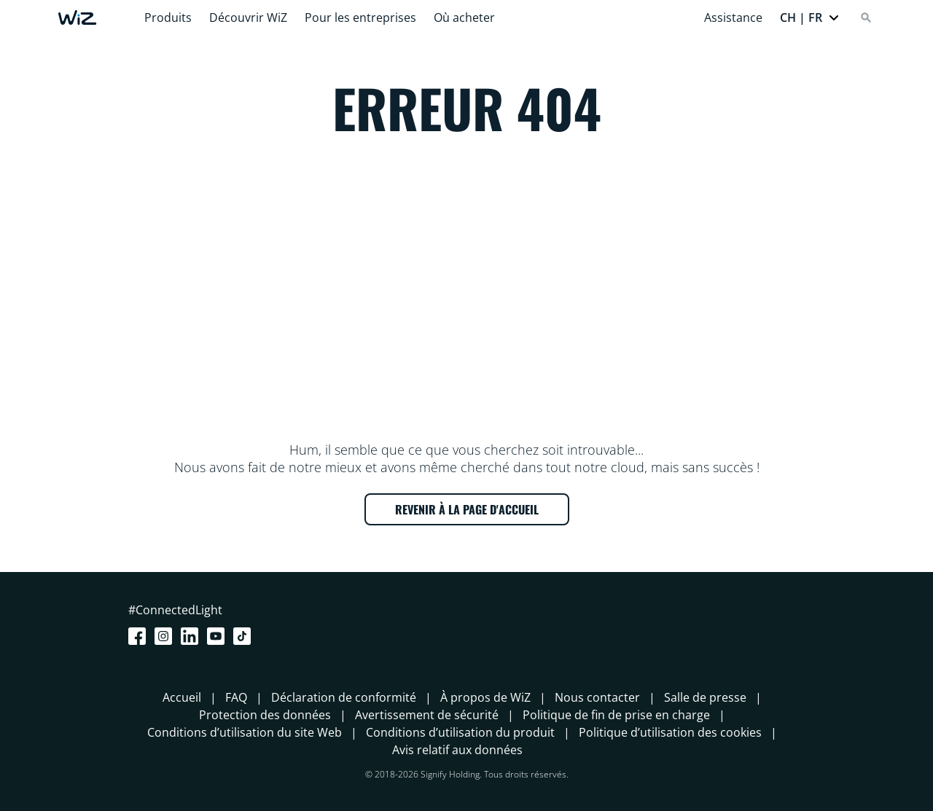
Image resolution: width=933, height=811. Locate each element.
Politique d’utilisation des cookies (670, 732)
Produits (168, 17)
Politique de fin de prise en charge (616, 715)
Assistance (733, 17)
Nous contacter (597, 697)
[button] (810, 17)
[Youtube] (218, 636)
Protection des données (265, 715)
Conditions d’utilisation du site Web (244, 732)
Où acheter (464, 17)
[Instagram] (166, 636)
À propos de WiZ (485, 697)
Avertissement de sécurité (427, 715)
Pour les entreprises (360, 17)
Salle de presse (705, 697)
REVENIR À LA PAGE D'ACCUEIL (467, 509)
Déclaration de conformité (343, 697)
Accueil (182, 697)
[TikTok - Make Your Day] (245, 636)
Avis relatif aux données (457, 750)
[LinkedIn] (192, 636)
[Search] (866, 17)
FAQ (236, 697)
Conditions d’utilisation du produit (460, 732)
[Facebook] (140, 636)
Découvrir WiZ (248, 17)
